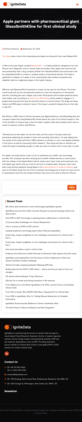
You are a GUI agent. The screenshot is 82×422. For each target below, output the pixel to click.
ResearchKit (36, 66)
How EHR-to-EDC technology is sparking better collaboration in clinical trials (38, 218)
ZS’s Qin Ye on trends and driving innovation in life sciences (30, 281)
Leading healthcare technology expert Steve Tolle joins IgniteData (33, 231)
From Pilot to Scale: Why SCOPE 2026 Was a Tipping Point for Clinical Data (37, 292)
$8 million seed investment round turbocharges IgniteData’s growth (34, 207)
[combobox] (36, 187)
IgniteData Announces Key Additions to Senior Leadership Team (32, 303)
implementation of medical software (58, 167)
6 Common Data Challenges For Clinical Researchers (28, 222)
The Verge (6, 56)
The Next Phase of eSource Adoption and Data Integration (30, 308)
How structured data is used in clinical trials (24, 249)
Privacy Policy (41, 413)
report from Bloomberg (39, 98)
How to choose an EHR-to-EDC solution (22, 226)
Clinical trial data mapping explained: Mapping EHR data (29, 265)
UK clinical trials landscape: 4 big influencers (24, 276)
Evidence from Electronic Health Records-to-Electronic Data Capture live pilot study (41, 254)
